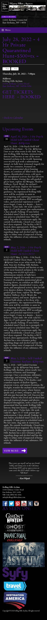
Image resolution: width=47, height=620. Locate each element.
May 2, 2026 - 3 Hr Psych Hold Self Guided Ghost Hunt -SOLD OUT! (26, 251)
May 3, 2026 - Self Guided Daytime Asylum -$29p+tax (27, 360)
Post (14, 69)
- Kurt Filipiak (24, 478)
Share (6, 69)
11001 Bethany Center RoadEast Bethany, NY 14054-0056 (17, 85)
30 (6, 138)
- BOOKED (28, 97)
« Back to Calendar (13, 117)
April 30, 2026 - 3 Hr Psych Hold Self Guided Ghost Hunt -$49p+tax (27, 140)
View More (11, 450)
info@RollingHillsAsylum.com (14, 497)
